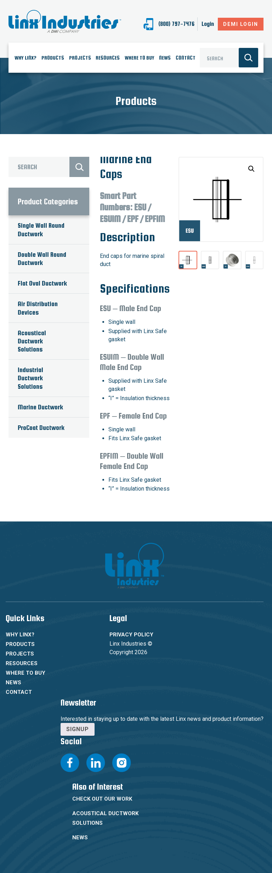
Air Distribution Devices (38, 308)
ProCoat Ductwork (41, 427)
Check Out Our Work (102, 799)
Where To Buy (139, 58)
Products (52, 58)
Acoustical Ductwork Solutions (32, 341)
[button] (251, 168)
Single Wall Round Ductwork (41, 229)
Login (208, 24)
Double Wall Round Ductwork (42, 258)
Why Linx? (25, 58)
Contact (186, 58)
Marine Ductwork (40, 407)
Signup (77, 729)
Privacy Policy (131, 634)
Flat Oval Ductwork (42, 283)
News (165, 58)
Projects (80, 58)
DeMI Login (240, 24)
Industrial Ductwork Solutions (30, 378)
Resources (108, 58)
